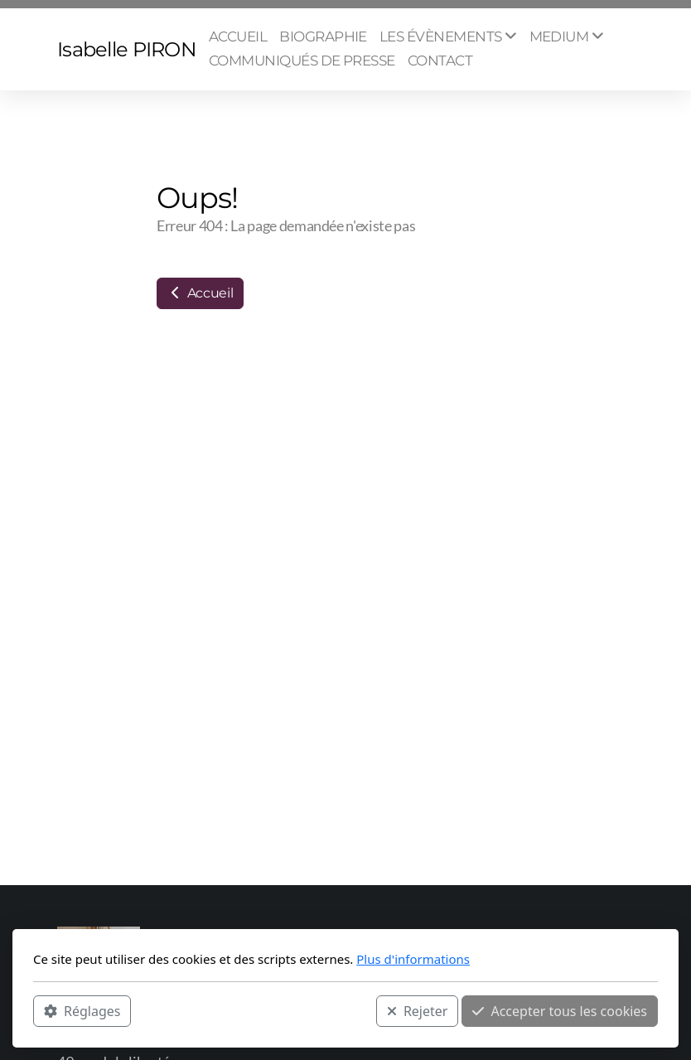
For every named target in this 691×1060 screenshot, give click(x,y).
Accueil (200, 293)
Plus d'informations (413, 959)
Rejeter (417, 1011)
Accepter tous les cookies (559, 1011)
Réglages (82, 1011)
